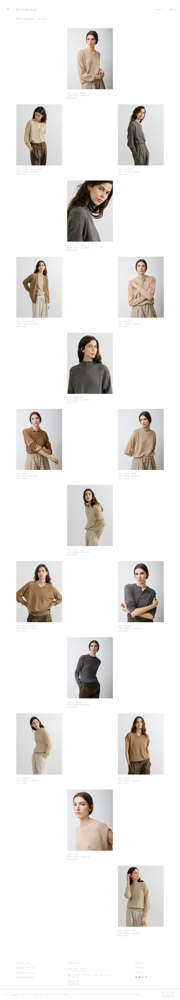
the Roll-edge (76, 93)
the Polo (22, 474)
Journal (138, 972)
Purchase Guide (23, 963)
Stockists (139, 967)
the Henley (125, 321)
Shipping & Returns (25, 967)
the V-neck (125, 169)
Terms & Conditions (25, 972)
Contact (138, 963)
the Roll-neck (76, 245)
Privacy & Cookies (25, 977)
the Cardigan (25, 321)
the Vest (123, 778)
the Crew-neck (127, 930)
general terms (91, 975)
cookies (13, 994)
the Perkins (75, 397)
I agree (168, 994)
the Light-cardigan (29, 169)
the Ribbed (74, 702)
